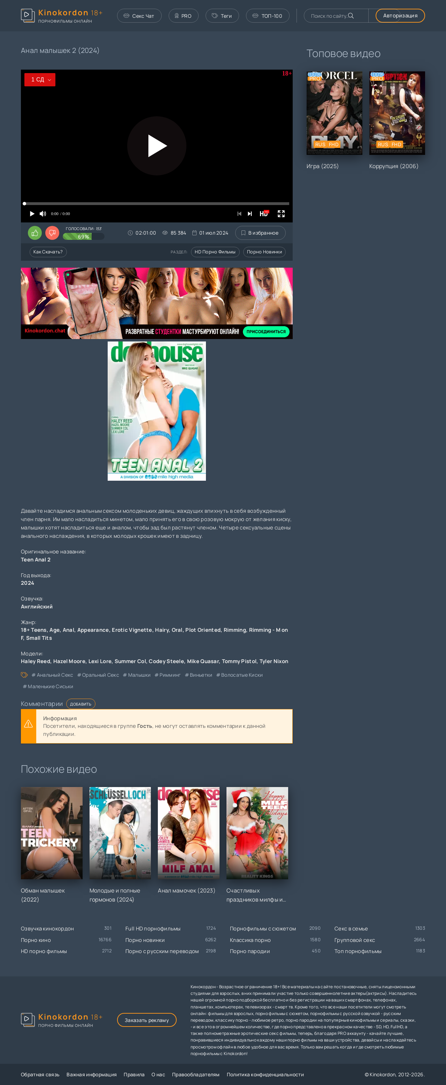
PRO (183, 16)
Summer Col (130, 661)
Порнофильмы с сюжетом (263, 928)
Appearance (93, 630)
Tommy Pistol (239, 661)
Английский (37, 606)
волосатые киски (242, 674)
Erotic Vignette (132, 630)
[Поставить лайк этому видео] (35, 233)
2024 (27, 583)
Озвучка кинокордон (47, 928)
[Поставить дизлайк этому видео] (52, 233)
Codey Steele (166, 661)
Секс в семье (351, 928)
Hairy (162, 630)
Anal (68, 630)
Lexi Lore (100, 661)
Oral (177, 630)
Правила (134, 1074)
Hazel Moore (69, 661)
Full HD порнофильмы (153, 928)
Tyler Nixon (274, 661)
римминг (170, 674)
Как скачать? (48, 252)
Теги (222, 16)
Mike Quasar (203, 661)
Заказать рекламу (147, 1020)
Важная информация (92, 1074)
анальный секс (55, 674)
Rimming (235, 630)
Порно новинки (264, 252)
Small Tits (39, 638)
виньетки (201, 674)
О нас (158, 1074)
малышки (139, 674)
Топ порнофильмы (358, 951)
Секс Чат (138, 16)
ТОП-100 (267, 16)
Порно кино (36, 940)
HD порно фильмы (215, 252)
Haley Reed (35, 661)
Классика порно (250, 940)
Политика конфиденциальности (265, 1074)
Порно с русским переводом (162, 951)
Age (54, 630)
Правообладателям (196, 1074)
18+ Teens (34, 630)
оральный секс (100, 674)
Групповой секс (354, 940)
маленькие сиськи (50, 686)
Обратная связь (40, 1074)
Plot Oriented (203, 630)
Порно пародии (250, 951)
